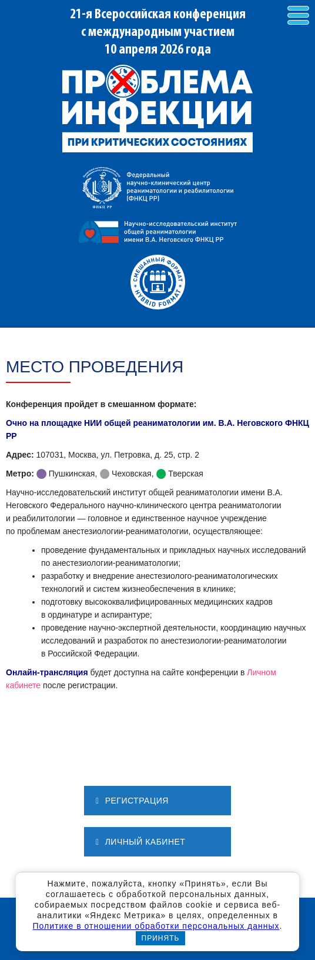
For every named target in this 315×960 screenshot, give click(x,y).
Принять (161, 938)
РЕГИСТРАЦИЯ (132, 800)
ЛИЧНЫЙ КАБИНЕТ (140, 841)
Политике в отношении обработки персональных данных (155, 926)
